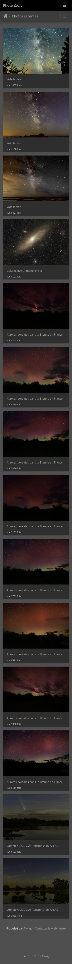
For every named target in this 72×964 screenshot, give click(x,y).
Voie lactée (14, 79)
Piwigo (28, 928)
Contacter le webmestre (50, 928)
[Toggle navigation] (64, 5)
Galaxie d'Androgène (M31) (24, 270)
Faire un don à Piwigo (37, 956)
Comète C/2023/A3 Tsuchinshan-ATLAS (32, 846)
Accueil (5, 16)
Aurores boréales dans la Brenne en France (35, 334)
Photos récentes (25, 16)
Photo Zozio (13, 5)
